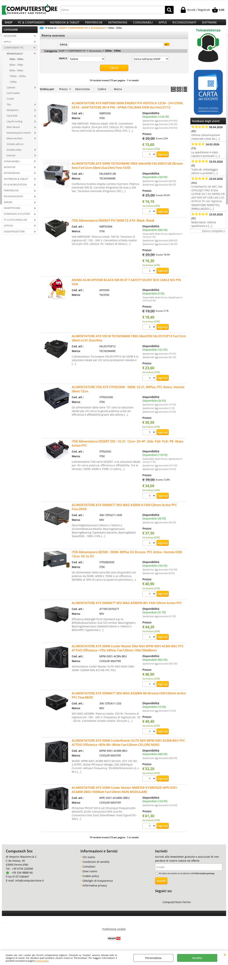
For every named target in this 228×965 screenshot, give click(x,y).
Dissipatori (13, 114)
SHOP (8, 25)
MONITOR (9, 171)
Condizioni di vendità (96, 866)
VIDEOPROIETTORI (14, 236)
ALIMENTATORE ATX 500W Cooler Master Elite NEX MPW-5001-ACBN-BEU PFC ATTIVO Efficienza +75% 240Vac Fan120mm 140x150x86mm (128, 652)
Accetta (197, 958)
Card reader (13, 97)
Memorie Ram (14, 143)
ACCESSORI (10, 40)
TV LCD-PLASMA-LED (15, 224)
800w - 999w (16, 75)
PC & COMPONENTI (31, 25)
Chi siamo (89, 861)
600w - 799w (16, 69)
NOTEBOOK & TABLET (64, 25)
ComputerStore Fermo (177, 906)
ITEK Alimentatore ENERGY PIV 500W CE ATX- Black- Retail (113, 225)
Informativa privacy (95, 889)
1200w (13, 86)
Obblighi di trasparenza (98, 884)
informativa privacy (204, 877)
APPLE (162, 25)
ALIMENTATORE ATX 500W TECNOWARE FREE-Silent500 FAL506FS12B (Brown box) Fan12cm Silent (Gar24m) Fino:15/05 (127, 170)
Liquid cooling (14, 126)
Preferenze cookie (114, 933)
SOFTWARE (209, 25)
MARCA (63, 63)
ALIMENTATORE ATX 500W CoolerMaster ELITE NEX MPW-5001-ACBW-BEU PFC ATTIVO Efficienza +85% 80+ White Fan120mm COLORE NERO (128, 746)
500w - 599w (16, 63)
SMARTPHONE (12, 212)
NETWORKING (117, 25)
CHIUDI (225, 954)
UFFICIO (8, 230)
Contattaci (89, 870)
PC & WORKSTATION (15, 189)
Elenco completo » (213, 235)
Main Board (13, 131)
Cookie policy (42, 960)
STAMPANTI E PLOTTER (17, 218)
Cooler (10, 103)
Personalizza (153, 958)
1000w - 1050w (17, 80)
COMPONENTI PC (14, 52)
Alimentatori (15, 58)
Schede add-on (15, 148)
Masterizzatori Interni (19, 137)
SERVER (8, 206)
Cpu (9, 109)
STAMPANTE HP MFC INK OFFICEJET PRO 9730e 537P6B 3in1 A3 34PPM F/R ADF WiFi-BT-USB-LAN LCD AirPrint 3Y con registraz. (208, 198)
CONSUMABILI (143, 25)
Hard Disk (12, 120)
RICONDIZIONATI (184, 25)
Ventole (11, 160)
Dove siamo (90, 875)
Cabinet (11, 92)
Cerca (63, 49)
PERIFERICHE (93, 25)
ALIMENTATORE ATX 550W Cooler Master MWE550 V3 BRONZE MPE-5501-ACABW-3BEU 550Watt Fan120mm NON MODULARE (125, 794)
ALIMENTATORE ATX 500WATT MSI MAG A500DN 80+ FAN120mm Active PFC (127, 607)
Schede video (14, 154)
